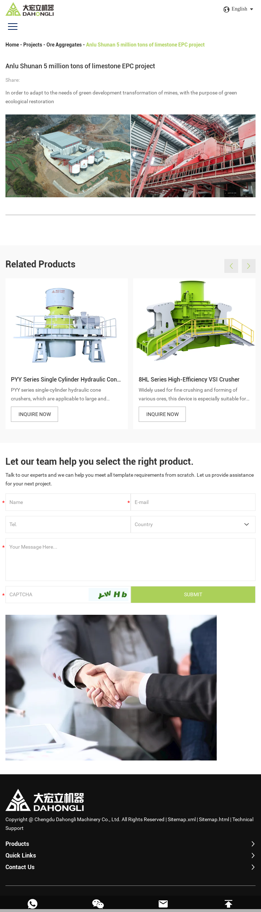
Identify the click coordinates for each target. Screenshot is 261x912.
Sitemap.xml (182, 822)
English (239, 9)
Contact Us (19, 870)
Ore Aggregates (64, 45)
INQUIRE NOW (35, 419)
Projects (32, 45)
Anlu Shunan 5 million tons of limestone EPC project (145, 45)
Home (12, 45)
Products (17, 846)
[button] (231, 271)
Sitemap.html (214, 822)
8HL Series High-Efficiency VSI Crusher (189, 384)
